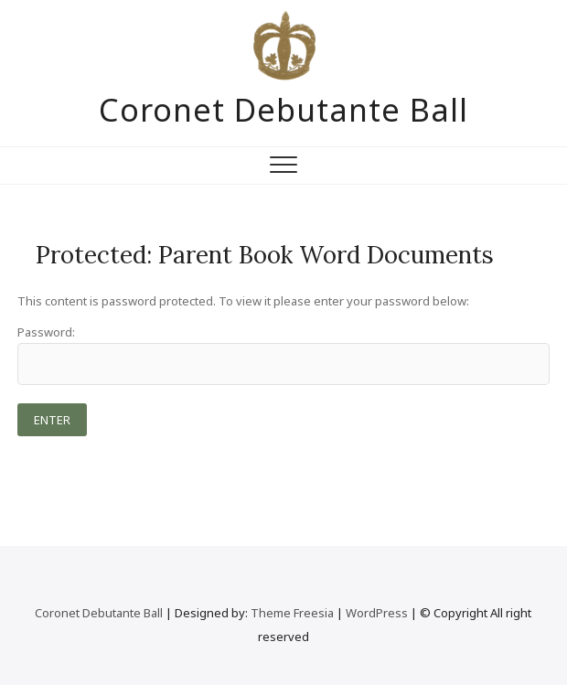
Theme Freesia (292, 613)
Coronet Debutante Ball (283, 110)
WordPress (377, 613)
